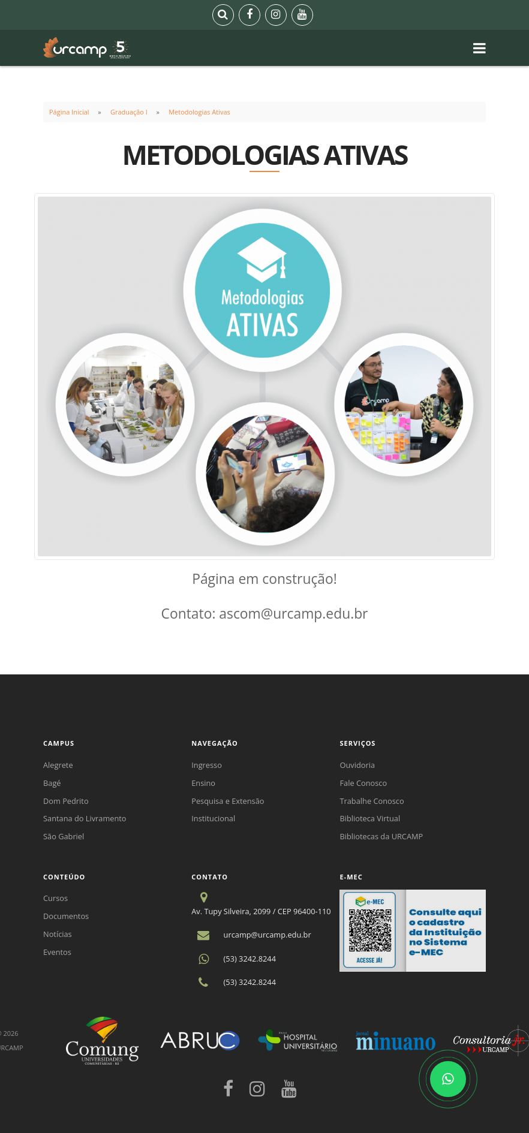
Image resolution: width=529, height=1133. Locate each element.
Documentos (66, 916)
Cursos (55, 898)
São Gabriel (63, 836)
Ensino (203, 783)
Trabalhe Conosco (371, 800)
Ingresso (206, 765)
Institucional (213, 818)
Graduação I (129, 111)
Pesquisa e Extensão (227, 800)
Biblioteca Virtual (369, 818)
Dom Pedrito (66, 800)
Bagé (52, 783)
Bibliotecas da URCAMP (381, 836)
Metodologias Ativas (199, 111)
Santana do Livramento (85, 818)
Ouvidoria (357, 765)
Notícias (57, 934)
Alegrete (58, 765)
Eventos (57, 952)
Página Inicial (69, 111)
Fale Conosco (363, 783)
